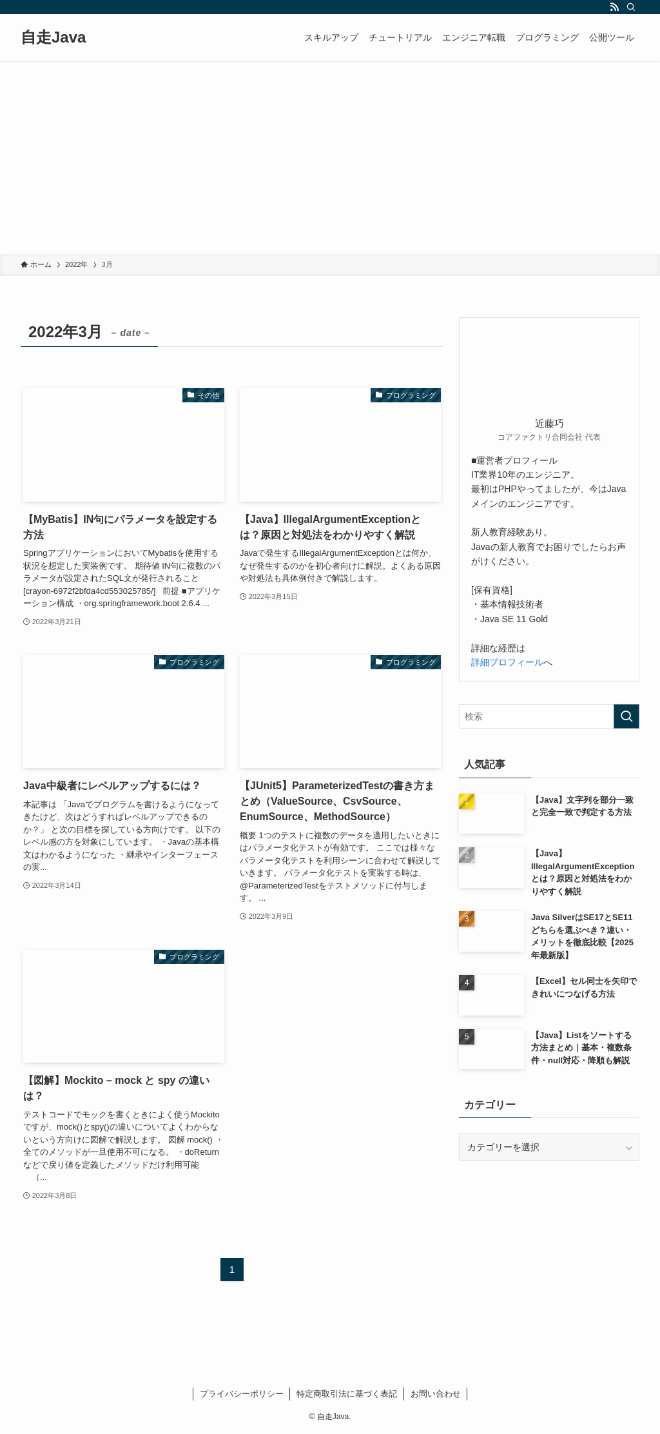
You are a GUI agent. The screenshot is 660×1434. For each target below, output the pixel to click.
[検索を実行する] (626, 716)
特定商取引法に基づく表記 (346, 1394)
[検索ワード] (549, 716)
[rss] (614, 7)
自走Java (53, 37)
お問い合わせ (436, 1394)
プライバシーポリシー (242, 1394)
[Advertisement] (330, 157)
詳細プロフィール (507, 662)
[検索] (631, 7)
